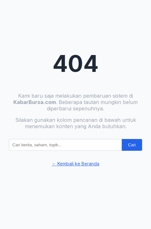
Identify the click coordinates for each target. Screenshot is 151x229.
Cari (132, 144)
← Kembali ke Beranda (75, 163)
